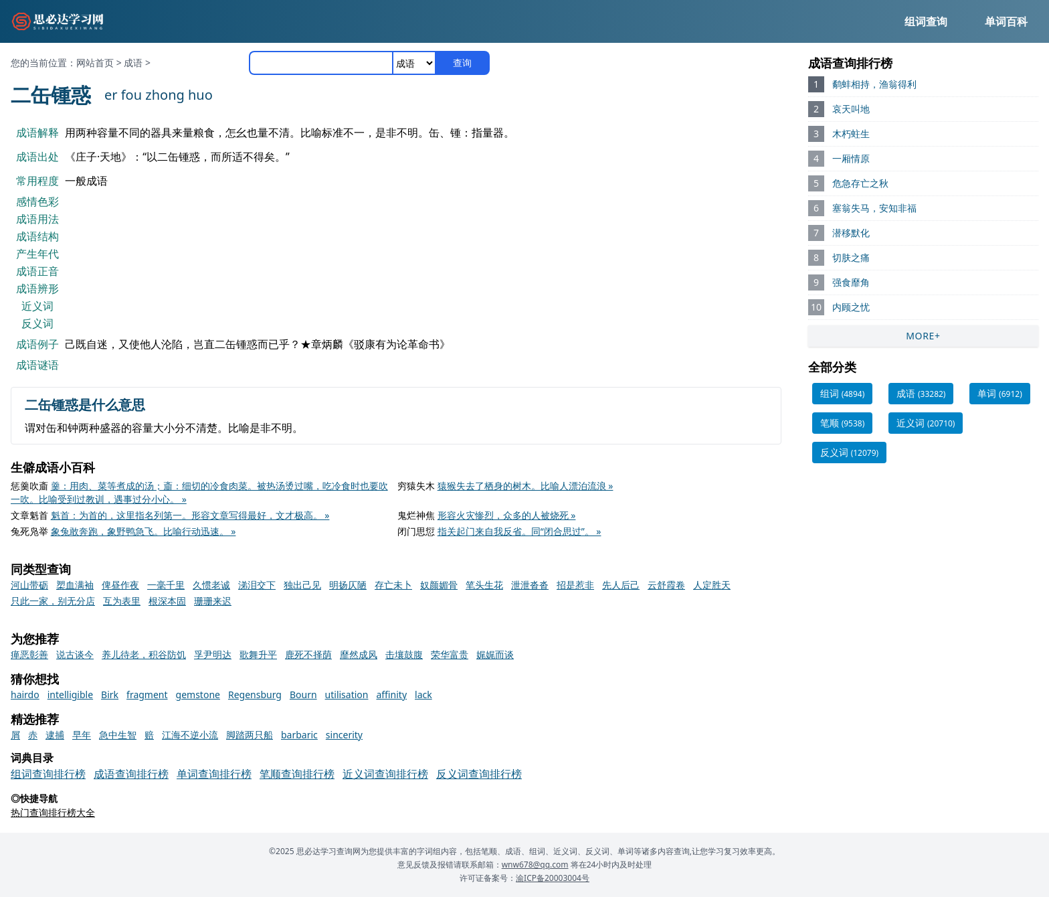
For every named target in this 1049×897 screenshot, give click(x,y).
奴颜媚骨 (439, 584)
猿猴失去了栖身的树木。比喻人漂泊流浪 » (525, 485)
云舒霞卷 (666, 584)
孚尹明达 (212, 654)
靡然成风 (358, 654)
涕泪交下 (257, 584)
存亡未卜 (393, 584)
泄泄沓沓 (530, 584)
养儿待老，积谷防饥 (144, 654)
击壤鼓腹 (404, 654)
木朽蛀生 (851, 133)
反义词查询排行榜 (479, 773)
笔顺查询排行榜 (297, 773)
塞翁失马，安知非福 (874, 207)
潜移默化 (851, 232)
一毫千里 (166, 584)
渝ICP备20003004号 (552, 878)
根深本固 (167, 600)
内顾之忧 (851, 307)
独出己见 (302, 584)
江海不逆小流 (190, 734)
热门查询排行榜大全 (53, 812)
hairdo (25, 694)
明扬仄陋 (348, 584)
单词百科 (1006, 21)
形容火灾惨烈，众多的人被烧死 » (507, 515)
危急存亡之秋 (860, 183)
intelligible (70, 694)
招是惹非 (575, 584)
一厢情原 (851, 158)
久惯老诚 (211, 584)
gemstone (198, 694)
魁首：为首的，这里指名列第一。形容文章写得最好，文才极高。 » (190, 515)
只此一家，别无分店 (53, 600)
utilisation (347, 694)
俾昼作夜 (120, 584)
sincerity (344, 734)
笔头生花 (484, 584)
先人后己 (621, 584)
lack (423, 694)
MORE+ (923, 335)
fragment (146, 694)
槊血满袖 (75, 584)
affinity (391, 694)
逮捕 (54, 734)
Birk (109, 694)
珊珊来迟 (212, 600)
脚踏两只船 (249, 734)
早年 (81, 734)
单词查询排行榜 (214, 773)
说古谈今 (75, 654)
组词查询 (925, 21)
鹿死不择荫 (308, 654)
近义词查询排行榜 (385, 773)
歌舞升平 (258, 654)
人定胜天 (712, 584)
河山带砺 (29, 584)
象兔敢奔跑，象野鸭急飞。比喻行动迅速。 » (143, 531)
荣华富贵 (449, 654)
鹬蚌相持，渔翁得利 (874, 84)
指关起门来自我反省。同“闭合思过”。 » (519, 531)
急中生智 (117, 734)
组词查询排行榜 (48, 773)
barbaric (299, 734)
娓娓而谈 (495, 654)
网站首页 (95, 62)
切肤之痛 (851, 257)
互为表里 (121, 600)
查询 (462, 62)
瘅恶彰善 (29, 654)
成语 (133, 62)
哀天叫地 (851, 108)
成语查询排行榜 (131, 773)
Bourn (303, 694)
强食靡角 (851, 282)
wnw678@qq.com (535, 864)
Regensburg (255, 694)
